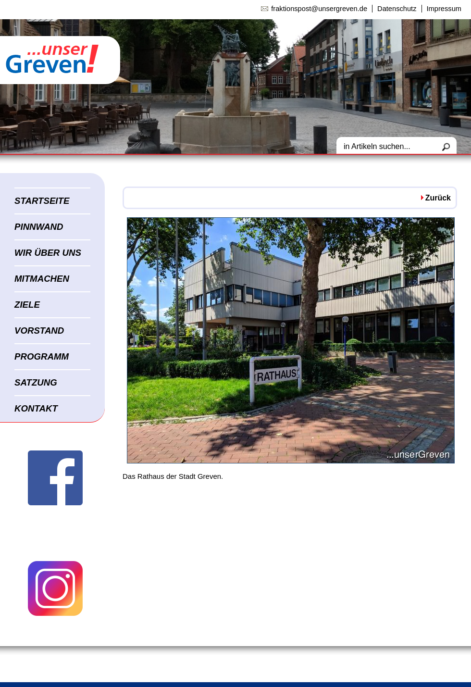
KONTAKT (36, 408)
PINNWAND (38, 227)
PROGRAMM (41, 356)
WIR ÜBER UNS (47, 253)
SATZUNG (35, 382)
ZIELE (27, 305)
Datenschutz (396, 8)
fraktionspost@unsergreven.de (319, 8)
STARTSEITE (41, 201)
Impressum (444, 8)
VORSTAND (39, 330)
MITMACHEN (41, 279)
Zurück (438, 198)
